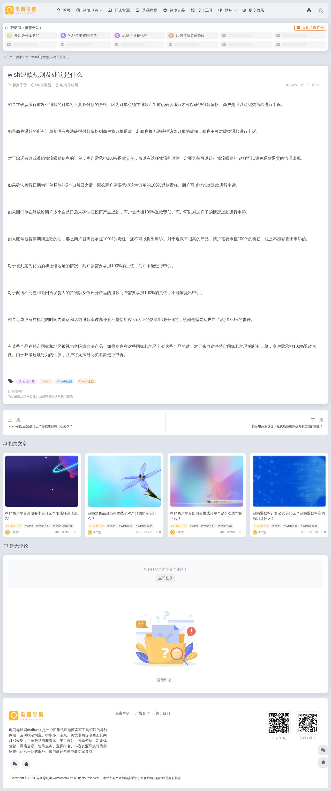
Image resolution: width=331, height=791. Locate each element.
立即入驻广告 (310, 28)
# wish (46, 381)
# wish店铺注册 (63, 525)
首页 (9, 57)
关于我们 (162, 713)
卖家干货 (22, 57)
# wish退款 (86, 381)
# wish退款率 (309, 525)
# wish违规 (64, 381)
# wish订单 (225, 525)
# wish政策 (125, 525)
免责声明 (122, 713)
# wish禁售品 (144, 525)
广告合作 (142, 713)
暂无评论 (19, 546)
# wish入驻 (43, 525)
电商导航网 (66, 85)
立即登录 (165, 578)
